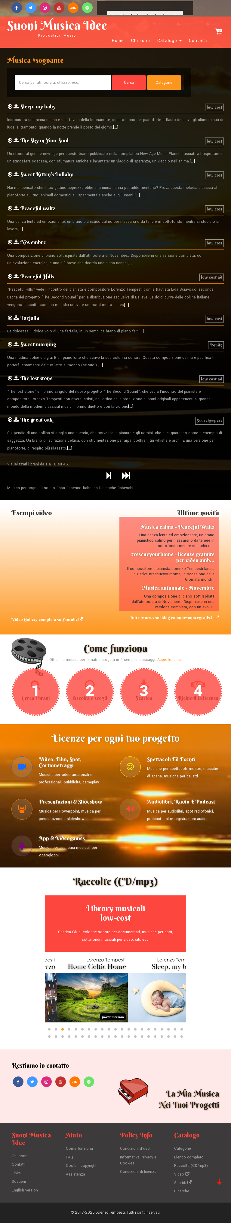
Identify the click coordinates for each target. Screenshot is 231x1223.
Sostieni (19, 1181)
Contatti (198, 41)
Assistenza (75, 1174)
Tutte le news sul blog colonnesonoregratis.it (174, 617)
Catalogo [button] (169, 41)
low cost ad (211, 277)
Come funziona (79, 1149)
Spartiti (183, 1182)
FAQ (69, 1157)
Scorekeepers (209, 420)
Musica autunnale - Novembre (178, 587)
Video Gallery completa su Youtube (47, 619)
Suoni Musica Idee (57, 27)
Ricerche (181, 1191)
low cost (214, 107)
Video (181, 1174)
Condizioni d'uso (135, 1149)
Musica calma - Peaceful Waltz (177, 526)
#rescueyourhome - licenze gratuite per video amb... (172, 557)
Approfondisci (169, 659)
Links (16, 1173)
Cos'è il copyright (81, 1165)
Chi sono (140, 41)
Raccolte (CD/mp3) (191, 1165)
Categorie (182, 1149)
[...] (115, 127)
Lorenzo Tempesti (110, 1212)
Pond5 (216, 345)
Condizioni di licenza (138, 1171)
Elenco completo (189, 1157)
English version (25, 1190)
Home (118, 41)
